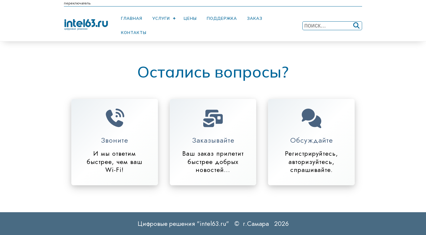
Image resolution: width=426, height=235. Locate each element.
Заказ (254, 18)
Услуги (161, 18)
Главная (131, 18)
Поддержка (222, 18)
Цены (190, 18)
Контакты (133, 32)
